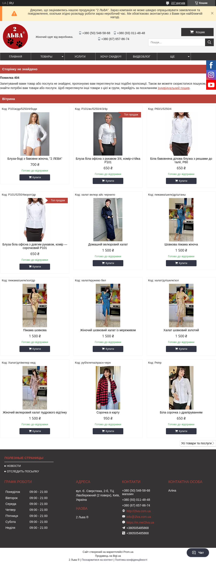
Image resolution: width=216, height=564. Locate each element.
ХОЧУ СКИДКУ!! (111, 56)
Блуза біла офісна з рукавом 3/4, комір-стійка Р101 (108, 160)
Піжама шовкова (35, 330)
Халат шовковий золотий (181, 330)
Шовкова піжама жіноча (181, 244)
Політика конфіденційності (131, 559)
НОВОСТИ (14, 466)
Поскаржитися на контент (97, 559)
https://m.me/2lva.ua (140, 522)
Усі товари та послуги (196, 443)
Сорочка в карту (107, 412)
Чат (198, 553)
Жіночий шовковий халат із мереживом (108, 330)
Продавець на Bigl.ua (108, 555)
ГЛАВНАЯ (15, 56)
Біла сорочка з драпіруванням (181, 412)
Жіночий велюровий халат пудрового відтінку (35, 412)
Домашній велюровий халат (108, 244)
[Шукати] (209, 42)
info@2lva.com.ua (139, 516)
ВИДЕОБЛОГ (141, 56)
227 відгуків (178, 3)
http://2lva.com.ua (139, 511)
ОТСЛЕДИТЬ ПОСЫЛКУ (23, 471)
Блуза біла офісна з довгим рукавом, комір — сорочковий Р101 (34, 246)
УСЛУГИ (80, 56)
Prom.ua (128, 551)
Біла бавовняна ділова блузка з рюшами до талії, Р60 (181, 160)
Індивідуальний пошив (174, 88)
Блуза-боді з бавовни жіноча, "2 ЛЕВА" (34, 158)
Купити (37, 177)
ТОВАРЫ (46, 56)
